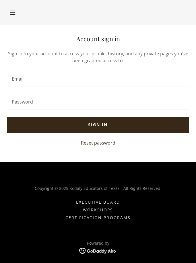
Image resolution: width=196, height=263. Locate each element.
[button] (12, 12)
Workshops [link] (98, 210)
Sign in (98, 124)
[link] (98, 250)
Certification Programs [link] (97, 217)
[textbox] (98, 79)
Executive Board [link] (98, 202)
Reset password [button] (98, 143)
